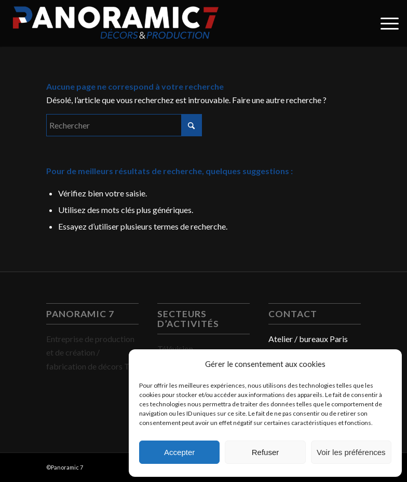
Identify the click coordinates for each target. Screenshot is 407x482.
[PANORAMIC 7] (115, 23)
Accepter (179, 452)
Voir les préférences (351, 452)
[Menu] (384, 23)
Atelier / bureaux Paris (308, 339)
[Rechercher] (124, 125)
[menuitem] (384, 23)
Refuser (265, 452)
